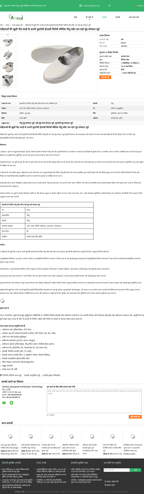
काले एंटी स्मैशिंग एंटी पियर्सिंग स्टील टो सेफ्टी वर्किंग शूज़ (112, 448)
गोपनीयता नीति (19, 492)
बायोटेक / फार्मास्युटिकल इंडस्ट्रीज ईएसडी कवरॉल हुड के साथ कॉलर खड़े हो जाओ (86, 481)
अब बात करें (134, 17)
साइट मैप (115, 481)
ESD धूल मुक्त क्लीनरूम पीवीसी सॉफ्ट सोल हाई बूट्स (9, 446)
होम (75, 17)
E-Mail (107, 481)
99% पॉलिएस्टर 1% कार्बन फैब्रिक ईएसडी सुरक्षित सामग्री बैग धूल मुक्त (15, 470)
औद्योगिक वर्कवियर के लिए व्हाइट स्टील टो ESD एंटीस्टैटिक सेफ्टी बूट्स (70, 448)
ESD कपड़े (41, 463)
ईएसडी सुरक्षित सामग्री (11, 463)
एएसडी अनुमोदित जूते (32, 375)
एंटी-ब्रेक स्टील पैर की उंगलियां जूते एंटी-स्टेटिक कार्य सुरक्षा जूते (51, 448)
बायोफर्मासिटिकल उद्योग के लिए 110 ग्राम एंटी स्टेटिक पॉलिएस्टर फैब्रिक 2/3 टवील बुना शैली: (51, 470)
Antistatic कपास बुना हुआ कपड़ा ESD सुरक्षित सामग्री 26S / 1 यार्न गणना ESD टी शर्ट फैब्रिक (17, 481)
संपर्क (117, 17)
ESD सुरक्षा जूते (17, 25)
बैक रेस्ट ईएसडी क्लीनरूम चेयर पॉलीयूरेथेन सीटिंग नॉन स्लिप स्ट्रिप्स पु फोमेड (15, 476)
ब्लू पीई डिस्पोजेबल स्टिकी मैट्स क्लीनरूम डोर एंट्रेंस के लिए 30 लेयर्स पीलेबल (16, 486)
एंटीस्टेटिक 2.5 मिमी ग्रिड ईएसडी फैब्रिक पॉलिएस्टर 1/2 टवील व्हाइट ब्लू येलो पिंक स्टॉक (51, 481)
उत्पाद (104, 17)
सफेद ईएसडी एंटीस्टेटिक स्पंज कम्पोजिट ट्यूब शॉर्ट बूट (30, 446)
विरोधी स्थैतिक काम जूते (12, 375)
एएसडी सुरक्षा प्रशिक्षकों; (51, 375)
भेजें (135, 470)
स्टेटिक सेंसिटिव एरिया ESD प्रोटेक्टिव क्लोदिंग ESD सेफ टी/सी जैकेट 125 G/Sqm (85, 470)
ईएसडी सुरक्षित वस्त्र (79, 463)
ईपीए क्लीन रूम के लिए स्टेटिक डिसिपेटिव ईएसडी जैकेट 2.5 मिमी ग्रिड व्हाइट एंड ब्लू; (84, 476)
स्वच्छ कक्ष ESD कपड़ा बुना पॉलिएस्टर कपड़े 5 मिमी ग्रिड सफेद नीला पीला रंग (51, 476)
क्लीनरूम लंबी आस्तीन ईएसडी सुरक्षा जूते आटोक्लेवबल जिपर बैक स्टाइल (90, 449)
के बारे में (89, 17)
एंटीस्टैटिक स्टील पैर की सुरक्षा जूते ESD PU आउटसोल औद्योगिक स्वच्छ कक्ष (133, 448)
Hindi (141, 6)
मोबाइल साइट (110, 485)
